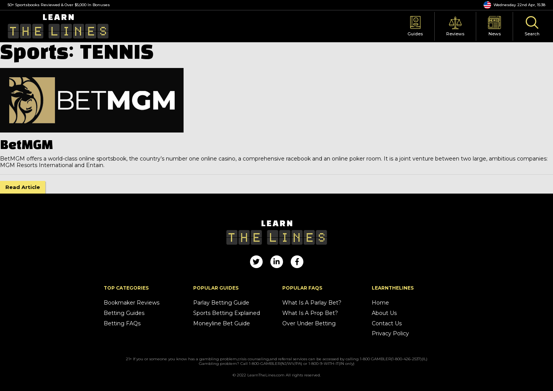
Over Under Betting (309, 323)
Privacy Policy (390, 333)
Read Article (22, 187)
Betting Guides (124, 313)
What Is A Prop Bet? (310, 313)
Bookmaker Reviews (131, 303)
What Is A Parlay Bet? (311, 303)
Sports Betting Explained (226, 313)
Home (380, 303)
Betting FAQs (122, 323)
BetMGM (26, 145)
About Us (384, 313)
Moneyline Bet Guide (221, 323)
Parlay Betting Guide (221, 303)
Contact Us (387, 323)
